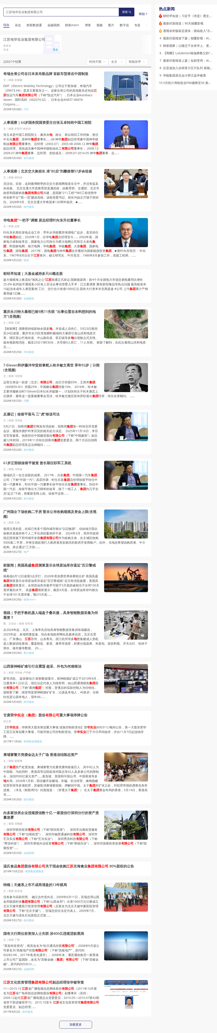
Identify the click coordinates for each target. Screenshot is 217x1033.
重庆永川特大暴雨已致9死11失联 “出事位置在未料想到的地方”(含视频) (49, 314)
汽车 (26, 109)
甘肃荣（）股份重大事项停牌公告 (45, 715)
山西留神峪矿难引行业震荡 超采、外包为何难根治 (42, 666)
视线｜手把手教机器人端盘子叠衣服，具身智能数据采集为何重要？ (50, 615)
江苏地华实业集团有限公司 (24, 39)
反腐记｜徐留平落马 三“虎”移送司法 (31, 414)
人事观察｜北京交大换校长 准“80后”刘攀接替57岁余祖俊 (47, 171)
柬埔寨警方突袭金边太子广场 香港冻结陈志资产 (40, 754)
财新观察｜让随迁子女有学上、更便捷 (189, 46)
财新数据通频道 (33, 741)
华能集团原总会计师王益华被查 (184, 75)
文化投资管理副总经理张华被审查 (43, 982)
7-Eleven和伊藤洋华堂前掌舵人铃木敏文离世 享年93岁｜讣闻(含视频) (51, 367)
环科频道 (29, 352)
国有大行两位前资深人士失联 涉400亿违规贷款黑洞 (43, 933)
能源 (26, 260)
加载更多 (75, 1024)
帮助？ (143, 14)
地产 (26, 552)
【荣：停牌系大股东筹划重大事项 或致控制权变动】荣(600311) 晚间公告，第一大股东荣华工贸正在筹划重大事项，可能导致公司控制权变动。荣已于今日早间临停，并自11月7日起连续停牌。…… (74, 731)
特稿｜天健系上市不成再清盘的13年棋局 (35, 885)
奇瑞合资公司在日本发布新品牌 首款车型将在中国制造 (45, 74)
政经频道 (29, 158)
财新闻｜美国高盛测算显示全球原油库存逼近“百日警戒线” (49, 567)
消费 (26, 401)
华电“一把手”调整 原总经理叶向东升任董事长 (42, 220)
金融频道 (29, 298)
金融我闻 (29, 853)
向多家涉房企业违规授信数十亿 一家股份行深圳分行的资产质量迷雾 (51, 815)
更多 (55, 49)
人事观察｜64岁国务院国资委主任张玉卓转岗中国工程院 (47, 122)
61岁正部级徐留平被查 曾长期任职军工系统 (37, 463)
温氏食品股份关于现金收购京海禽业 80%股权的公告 (68, 866)
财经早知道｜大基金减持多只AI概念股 (33, 273)
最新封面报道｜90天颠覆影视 (183, 23)
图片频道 (29, 653)
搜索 (126, 12)
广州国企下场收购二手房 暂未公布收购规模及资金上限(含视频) (49, 514)
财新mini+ (30, 599)
